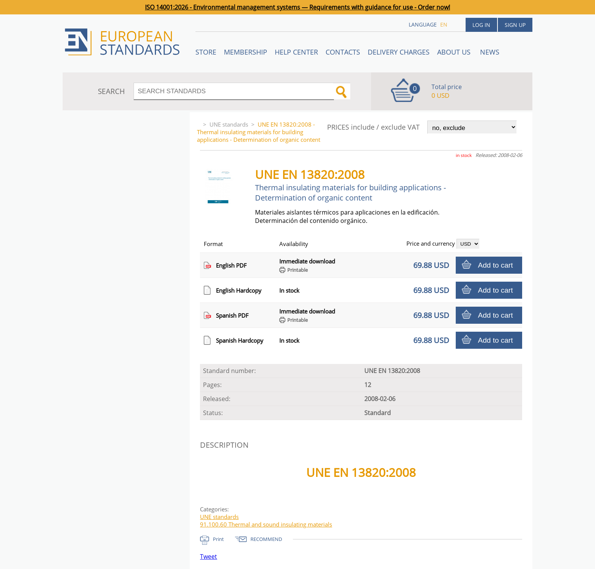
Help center (296, 51)
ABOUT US (454, 51)
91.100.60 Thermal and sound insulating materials (266, 524)
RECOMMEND (266, 539)
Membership (245, 51)
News (489, 51)
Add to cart (495, 265)
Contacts (343, 51)
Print (218, 539)
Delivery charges (399, 51)
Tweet (208, 556)
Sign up (515, 24)
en (443, 24)
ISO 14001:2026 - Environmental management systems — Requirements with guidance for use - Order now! (297, 7)
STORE (205, 51)
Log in (481, 24)
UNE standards (228, 124)
